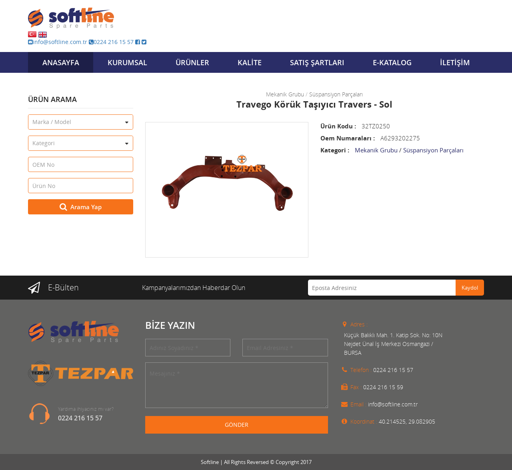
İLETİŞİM (455, 62)
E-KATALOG (392, 62)
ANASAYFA (60, 62)
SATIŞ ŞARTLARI (317, 62)
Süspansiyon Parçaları (336, 94)
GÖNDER (236, 424)
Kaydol (470, 287)
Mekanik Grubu (285, 94)
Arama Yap (81, 207)
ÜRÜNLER (192, 62)
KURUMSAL (127, 62)
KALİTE (250, 62)
